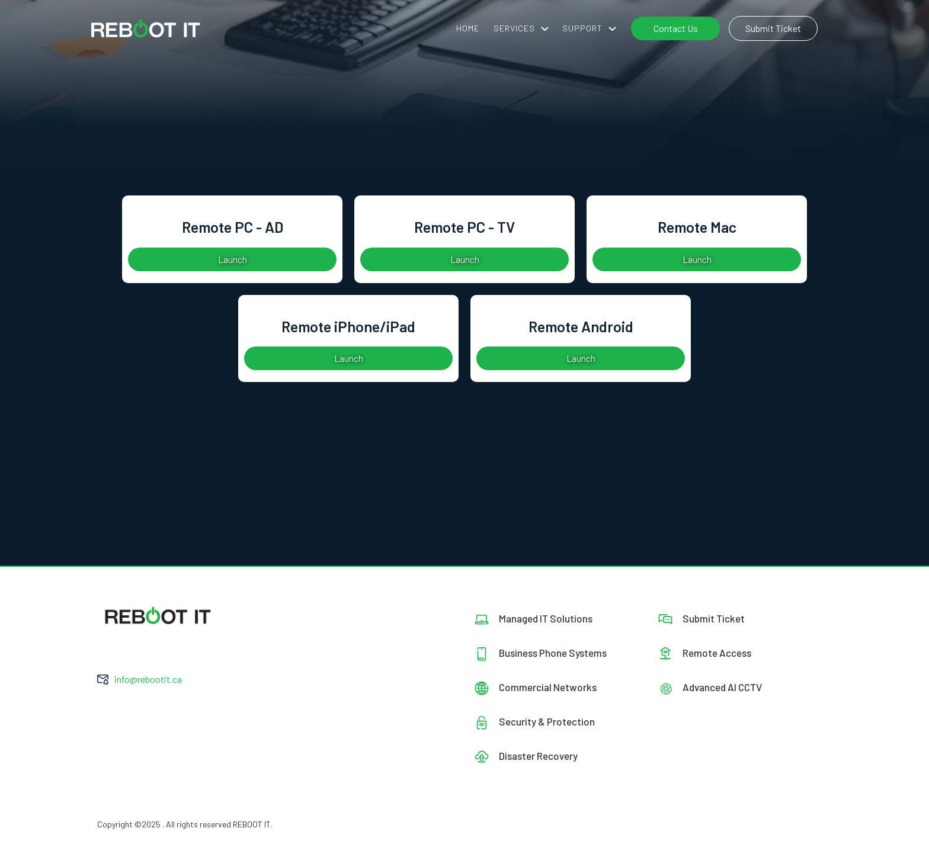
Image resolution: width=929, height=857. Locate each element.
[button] (520, 28)
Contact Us (675, 28)
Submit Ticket (773, 28)
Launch (232, 259)
